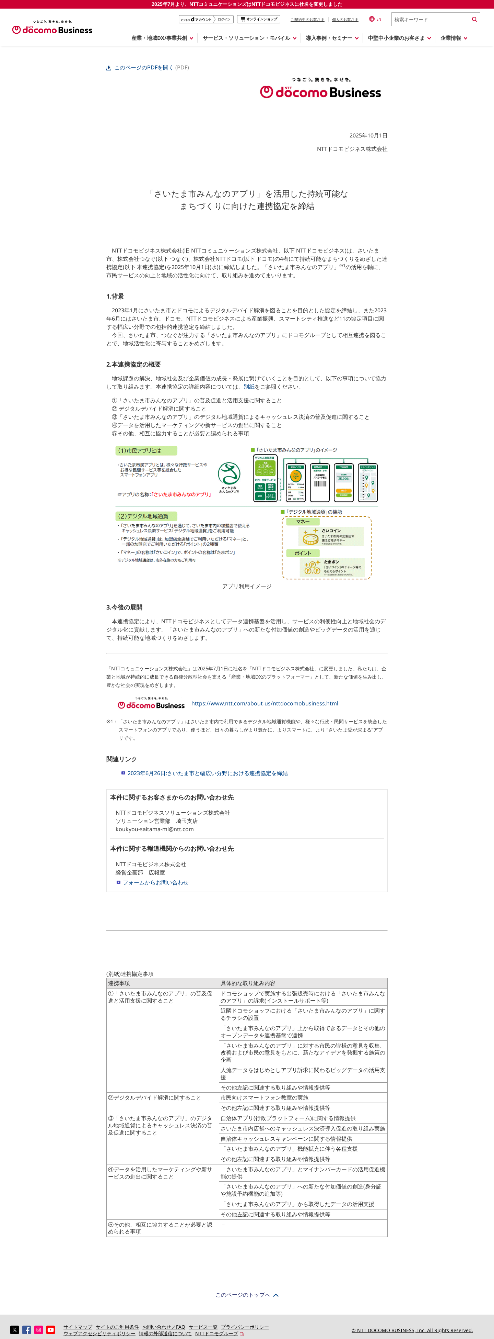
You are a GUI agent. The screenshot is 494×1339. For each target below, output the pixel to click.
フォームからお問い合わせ (156, 882)
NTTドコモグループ (216, 1333)
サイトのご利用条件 (117, 1327)
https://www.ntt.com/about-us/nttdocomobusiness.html (264, 703)
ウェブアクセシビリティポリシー (99, 1333)
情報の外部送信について (165, 1333)
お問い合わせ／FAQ (163, 1327)
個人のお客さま (345, 19)
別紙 (249, 386)
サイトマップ (77, 1327)
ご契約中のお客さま (308, 19)
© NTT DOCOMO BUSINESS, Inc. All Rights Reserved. (412, 1330)
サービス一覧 (203, 1327)
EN (375, 19)
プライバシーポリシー (245, 1327)
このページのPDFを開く (140, 67)
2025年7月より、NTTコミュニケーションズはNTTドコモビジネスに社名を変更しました (247, 4)
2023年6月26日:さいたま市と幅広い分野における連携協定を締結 (208, 773)
